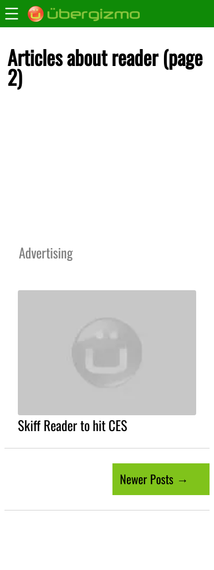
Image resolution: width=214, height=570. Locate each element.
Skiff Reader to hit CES (72, 425)
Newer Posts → (154, 479)
